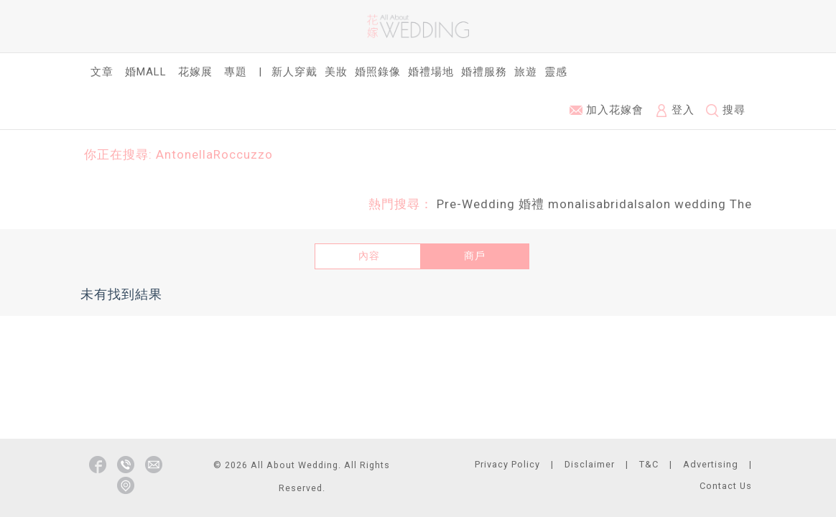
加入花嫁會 (607, 109)
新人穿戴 (294, 71)
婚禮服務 (484, 71)
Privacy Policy (507, 464)
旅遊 (525, 71)
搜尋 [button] (726, 110)
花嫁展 (195, 71)
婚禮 (531, 204)
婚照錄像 (378, 71)
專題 (235, 71)
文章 (101, 71)
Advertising (710, 464)
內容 (369, 255)
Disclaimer (590, 464)
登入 (675, 110)
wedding (700, 204)
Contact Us (726, 485)
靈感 (555, 71)
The (741, 204)
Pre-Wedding (476, 204)
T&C (649, 464)
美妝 (336, 71)
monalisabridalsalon (609, 204)
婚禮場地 (431, 71)
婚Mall (146, 71)
